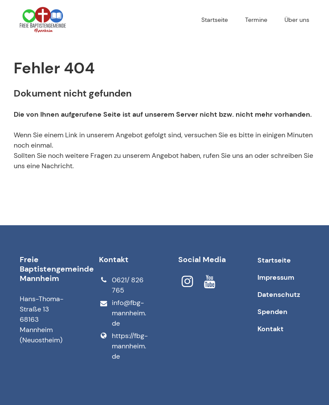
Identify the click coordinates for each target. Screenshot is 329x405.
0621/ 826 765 (121, 285)
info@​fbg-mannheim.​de (122, 313)
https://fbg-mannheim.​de (123, 346)
